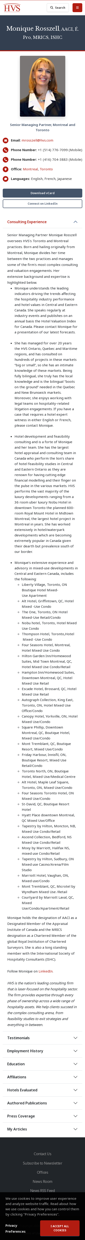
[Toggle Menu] (77, 7)
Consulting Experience (27, 221)
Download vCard (43, 193)
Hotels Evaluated (22, 1090)
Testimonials (18, 1037)
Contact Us (42, 1153)
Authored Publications (27, 1103)
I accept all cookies (60, 1228)
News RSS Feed (42, 1190)
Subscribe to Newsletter (42, 1163)
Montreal (30, 169)
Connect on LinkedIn (43, 203)
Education (16, 1063)
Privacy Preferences (15, 1228)
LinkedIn (46, 971)
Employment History (25, 1050)
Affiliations (16, 1076)
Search (57, 7)
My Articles (17, 1129)
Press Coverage (21, 1116)
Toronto (46, 169)
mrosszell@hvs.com (37, 140)
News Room (42, 1181)
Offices (42, 1172)
